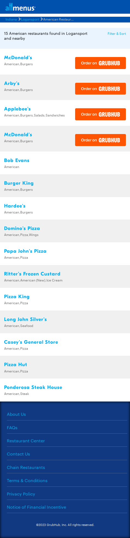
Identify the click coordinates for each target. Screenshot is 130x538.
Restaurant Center (26, 440)
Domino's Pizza (22, 228)
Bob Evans (16, 160)
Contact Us (18, 454)
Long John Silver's (25, 319)
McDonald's (18, 58)
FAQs (12, 427)
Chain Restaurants (26, 467)
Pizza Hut (15, 365)
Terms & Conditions (27, 480)
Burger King (19, 183)
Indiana (11, 18)
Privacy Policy (21, 494)
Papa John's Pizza (25, 251)
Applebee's (17, 109)
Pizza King (17, 297)
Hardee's (15, 206)
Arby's (12, 83)
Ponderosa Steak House (33, 387)
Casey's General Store (31, 342)
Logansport (30, 18)
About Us (16, 414)
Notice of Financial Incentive (36, 507)
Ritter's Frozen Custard (32, 274)
